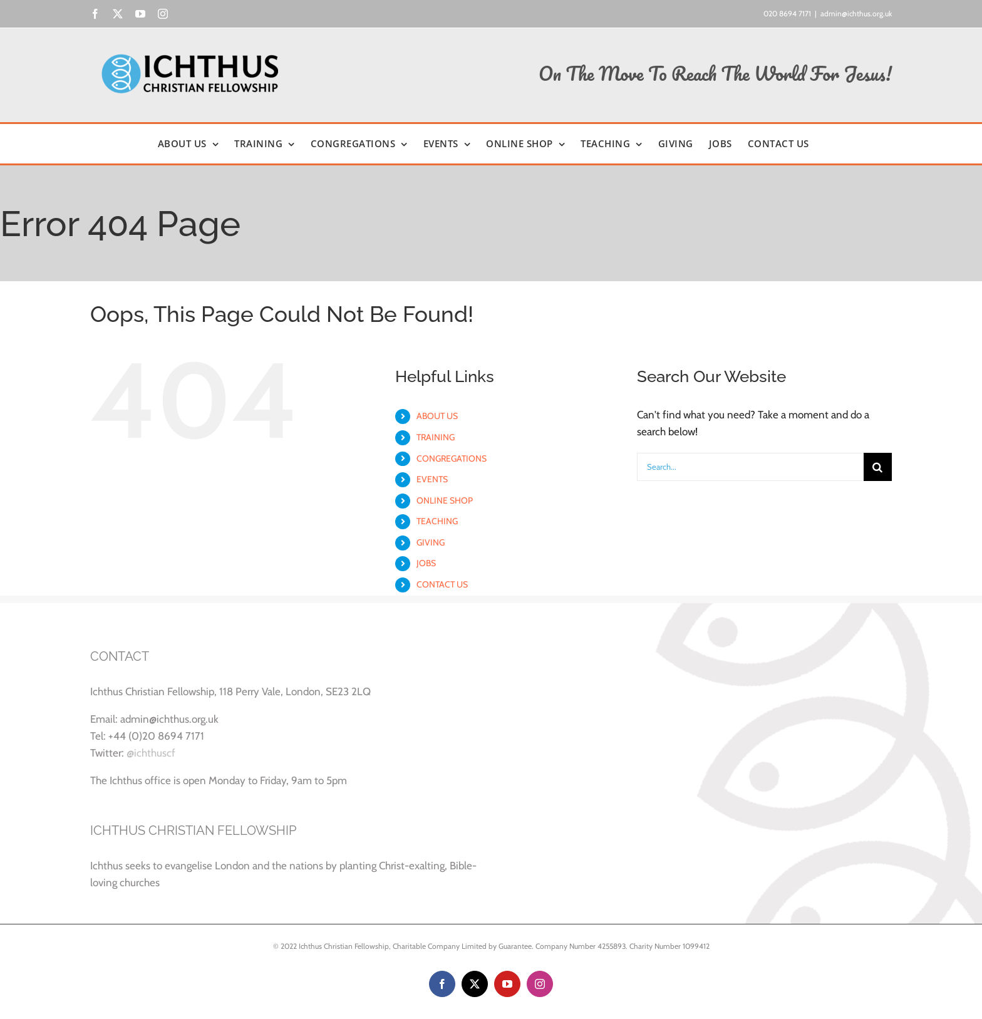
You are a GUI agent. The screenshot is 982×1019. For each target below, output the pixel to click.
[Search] (878, 467)
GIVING (430, 542)
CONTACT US (442, 584)
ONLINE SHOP (444, 500)
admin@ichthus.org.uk (856, 13)
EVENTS (432, 479)
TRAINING (435, 437)
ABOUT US (437, 416)
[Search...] (750, 467)
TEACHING (437, 521)
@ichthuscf (151, 753)
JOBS (426, 563)
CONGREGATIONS (451, 458)
